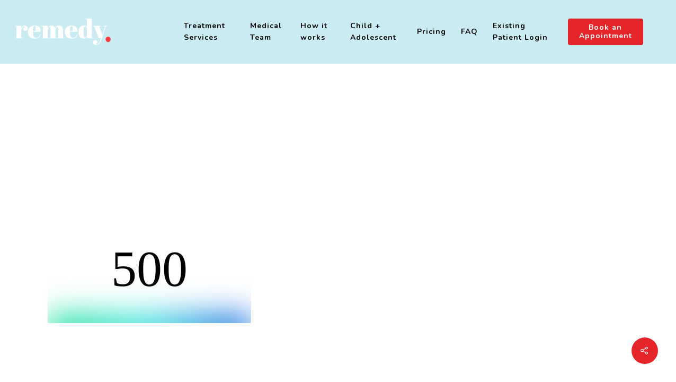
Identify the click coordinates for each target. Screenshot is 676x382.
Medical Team (266, 31)
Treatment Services (204, 31)
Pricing (431, 32)
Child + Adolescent (373, 31)
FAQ (469, 32)
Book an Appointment (605, 31)
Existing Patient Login (520, 31)
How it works (313, 31)
